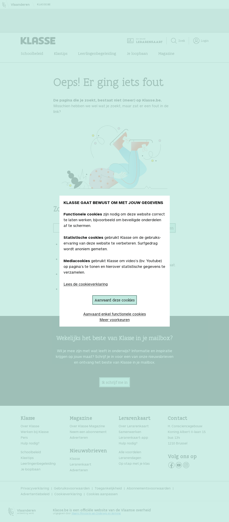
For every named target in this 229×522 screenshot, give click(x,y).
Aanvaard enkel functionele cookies (114, 314)
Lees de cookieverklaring (86, 284)
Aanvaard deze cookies (115, 300)
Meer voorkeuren (114, 319)
